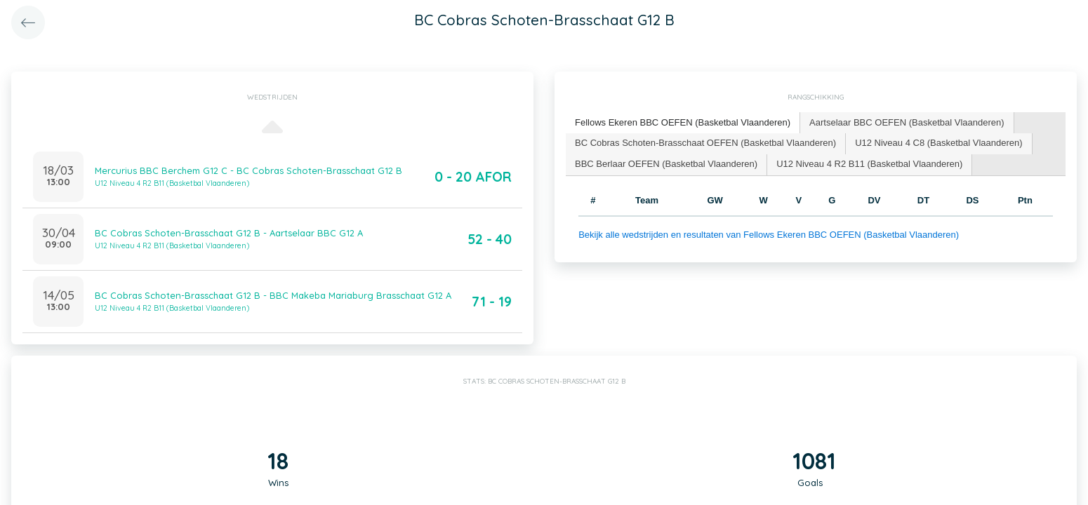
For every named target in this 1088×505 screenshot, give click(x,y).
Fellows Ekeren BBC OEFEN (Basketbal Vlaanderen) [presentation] (682, 122)
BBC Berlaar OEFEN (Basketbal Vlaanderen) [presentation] (666, 164)
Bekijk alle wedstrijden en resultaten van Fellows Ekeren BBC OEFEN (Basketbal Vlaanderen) (768, 234)
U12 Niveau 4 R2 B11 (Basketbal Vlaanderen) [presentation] (869, 164)
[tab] (683, 123)
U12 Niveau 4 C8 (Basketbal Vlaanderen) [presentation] (938, 142)
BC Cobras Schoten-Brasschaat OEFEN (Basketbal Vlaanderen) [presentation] (705, 142)
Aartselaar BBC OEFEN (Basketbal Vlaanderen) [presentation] (906, 122)
